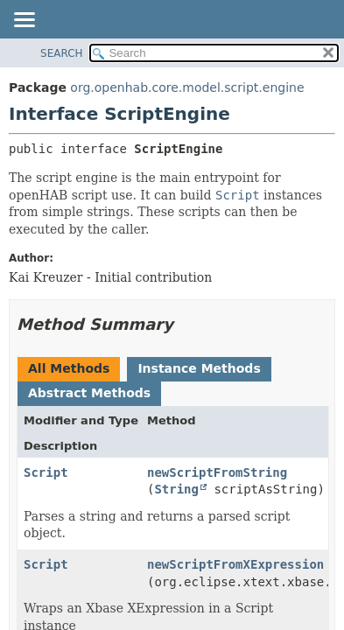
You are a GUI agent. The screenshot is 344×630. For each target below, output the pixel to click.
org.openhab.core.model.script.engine (187, 87)
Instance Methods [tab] (198, 368)
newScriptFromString (217, 473)
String (176, 489)
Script (46, 473)
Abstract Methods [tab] (89, 393)
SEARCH (61, 53)
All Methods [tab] (68, 368)
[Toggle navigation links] (24, 21)
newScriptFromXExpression (235, 564)
